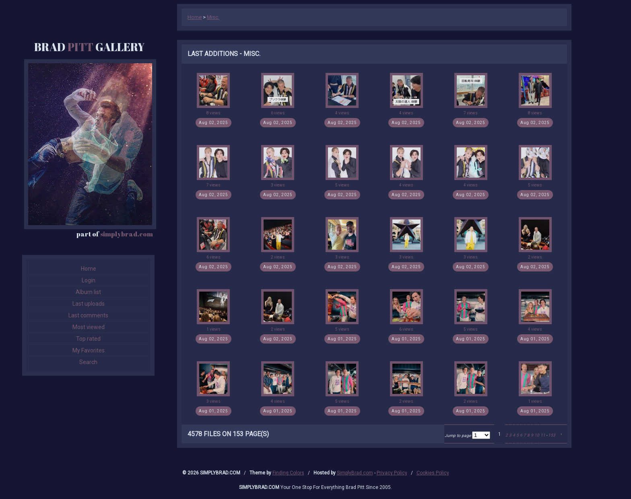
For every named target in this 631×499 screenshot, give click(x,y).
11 (542, 435)
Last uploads (88, 303)
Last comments (88, 315)
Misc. (213, 17)
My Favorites (88, 350)
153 (551, 435)
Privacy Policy (392, 473)
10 (536, 435)
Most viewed (88, 327)
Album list (88, 292)
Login (88, 280)
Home (88, 268)
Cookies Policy (433, 473)
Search (88, 362)
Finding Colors (288, 473)
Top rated (88, 338)
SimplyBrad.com (355, 473)
